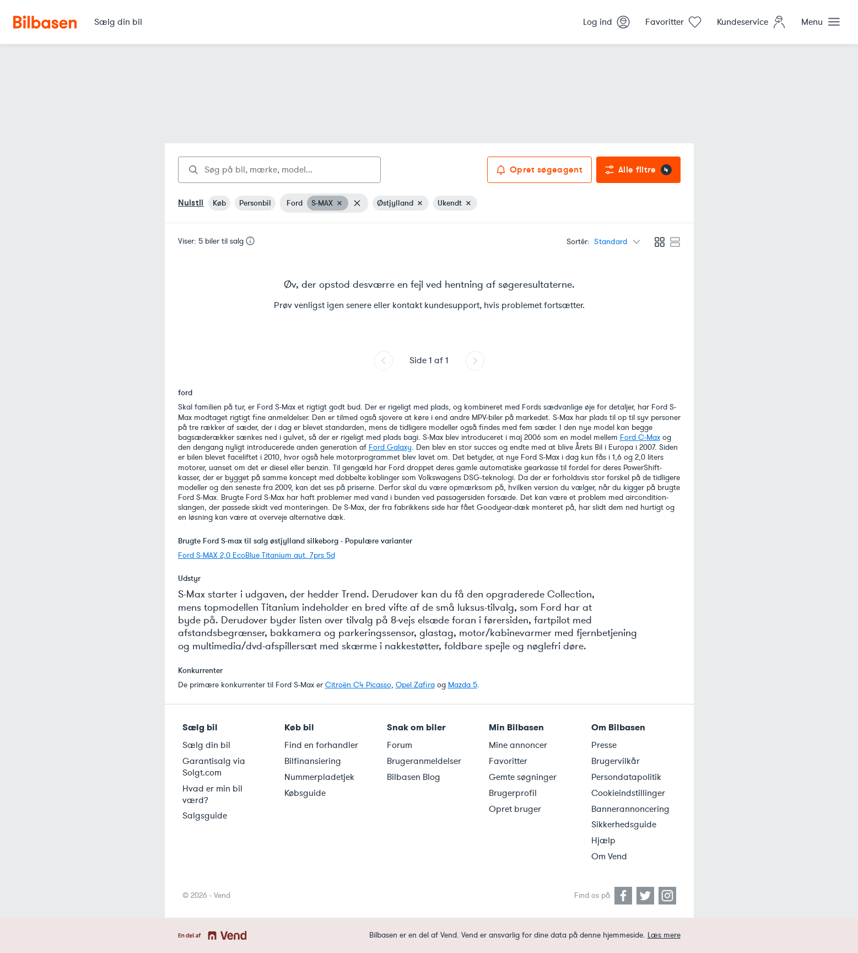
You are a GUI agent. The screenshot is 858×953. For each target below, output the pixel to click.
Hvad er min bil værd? (212, 794)
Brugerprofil (513, 793)
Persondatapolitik (626, 777)
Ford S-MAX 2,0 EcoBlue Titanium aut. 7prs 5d (256, 555)
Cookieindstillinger (628, 793)
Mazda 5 (462, 685)
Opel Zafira (415, 685)
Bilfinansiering (312, 761)
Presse (604, 745)
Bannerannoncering (630, 809)
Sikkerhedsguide (623, 825)
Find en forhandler (321, 745)
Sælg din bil (206, 745)
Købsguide (305, 793)
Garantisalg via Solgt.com (213, 767)
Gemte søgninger (523, 777)
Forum (399, 745)
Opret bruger (515, 809)
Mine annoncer (518, 745)
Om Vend (609, 856)
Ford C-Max (640, 437)
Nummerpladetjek (319, 777)
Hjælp (603, 840)
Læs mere (664, 935)
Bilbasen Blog (413, 777)
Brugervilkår (615, 761)
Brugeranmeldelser (424, 761)
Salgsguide (204, 816)
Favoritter (508, 761)
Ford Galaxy (390, 447)
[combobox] (279, 170)
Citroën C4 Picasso (358, 685)
